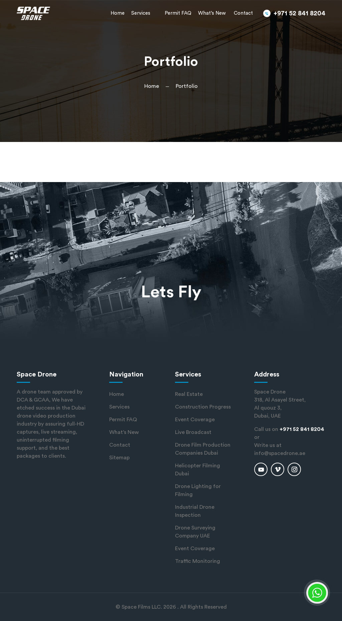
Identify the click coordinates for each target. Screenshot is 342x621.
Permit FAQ (178, 13)
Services (140, 13)
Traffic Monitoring (197, 561)
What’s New (212, 13)
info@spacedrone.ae (279, 453)
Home (118, 13)
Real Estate (189, 394)
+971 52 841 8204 (299, 13)
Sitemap (119, 457)
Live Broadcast (193, 432)
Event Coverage (195, 419)
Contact (243, 13)
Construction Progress (203, 407)
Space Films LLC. (142, 607)
